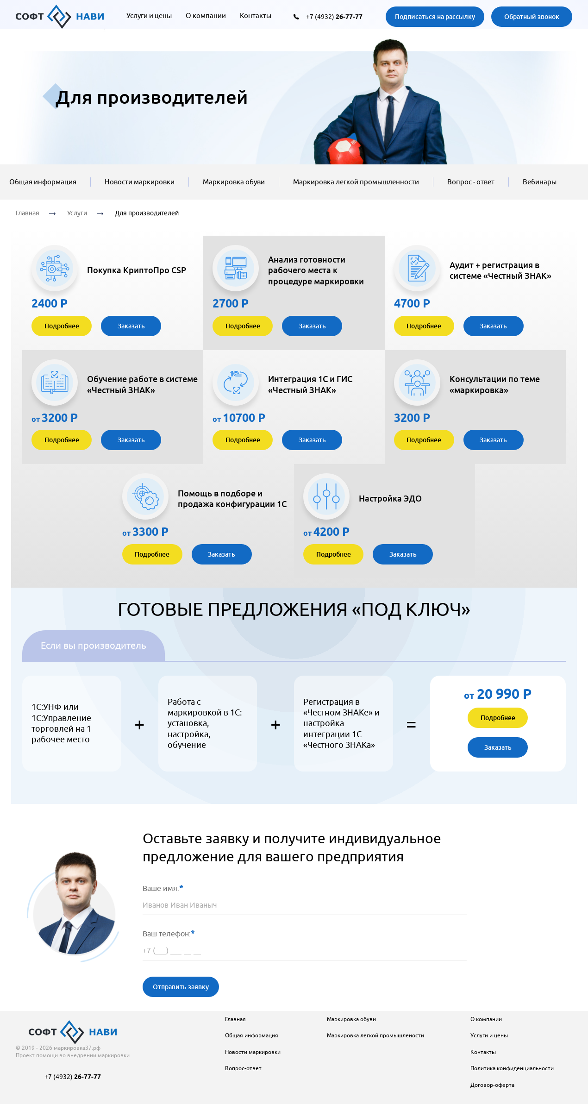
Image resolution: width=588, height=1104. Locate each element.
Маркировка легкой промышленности (356, 182)
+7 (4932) (334, 16)
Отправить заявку (181, 987)
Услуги (77, 213)
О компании (206, 15)
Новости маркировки (140, 182)
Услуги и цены (149, 15)
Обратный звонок (531, 16)
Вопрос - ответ (470, 182)
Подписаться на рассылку (435, 16)
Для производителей (147, 213)
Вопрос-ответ (243, 1068)
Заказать (131, 326)
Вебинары (540, 182)
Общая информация (42, 182)
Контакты (255, 15)
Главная (27, 213)
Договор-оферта (492, 1084)
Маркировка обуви (234, 182)
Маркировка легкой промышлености (375, 1035)
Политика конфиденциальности (512, 1068)
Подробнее (61, 326)
